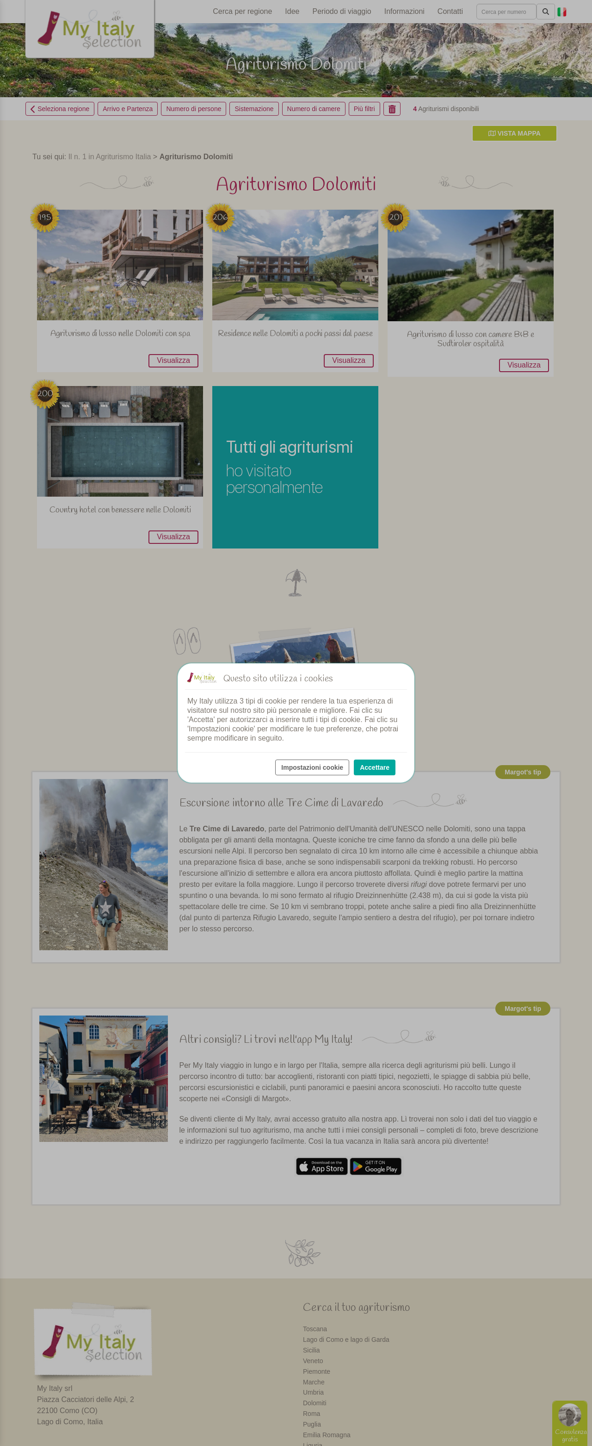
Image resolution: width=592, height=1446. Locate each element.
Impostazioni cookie (312, 767)
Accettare (374, 767)
